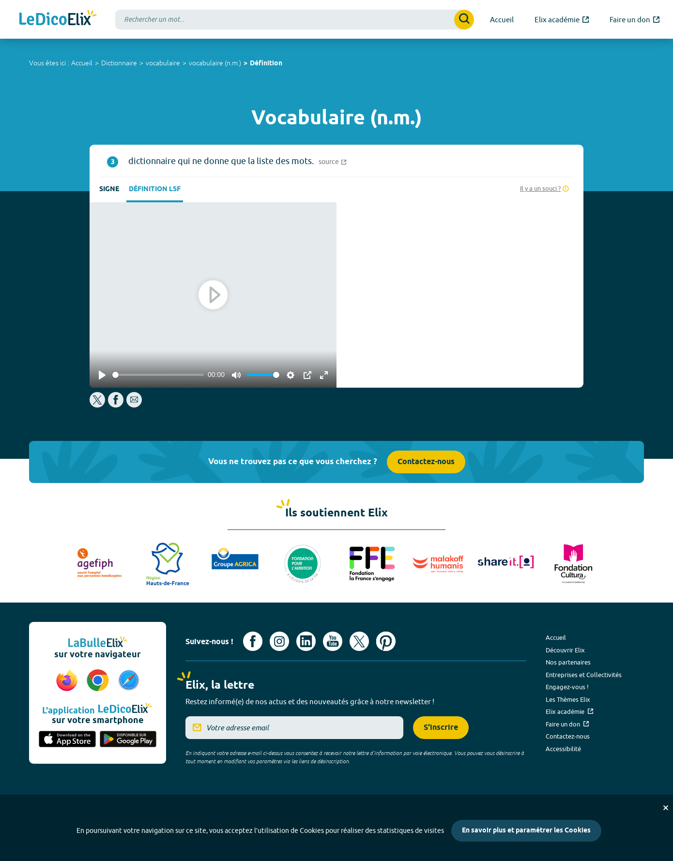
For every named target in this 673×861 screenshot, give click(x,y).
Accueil (81, 63)
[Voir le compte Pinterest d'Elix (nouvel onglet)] (386, 641)
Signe (109, 189)
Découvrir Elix (565, 650)
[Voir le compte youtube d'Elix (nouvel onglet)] (332, 641)
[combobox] (294, 20)
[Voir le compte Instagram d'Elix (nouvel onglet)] (279, 641)
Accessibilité (563, 749)
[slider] (158, 374)
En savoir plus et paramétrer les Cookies (526, 830)
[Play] (102, 375)
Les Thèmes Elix (568, 699)
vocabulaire (163, 63)
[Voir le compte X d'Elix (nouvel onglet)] (359, 641)
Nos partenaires (568, 662)
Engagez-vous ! (567, 687)
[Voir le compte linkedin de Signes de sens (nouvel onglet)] (306, 641)
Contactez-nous (426, 462)
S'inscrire (441, 728)
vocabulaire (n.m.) (215, 63)
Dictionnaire (119, 63)
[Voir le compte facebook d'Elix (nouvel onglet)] (252, 641)
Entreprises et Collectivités (584, 675)
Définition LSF (155, 189)
